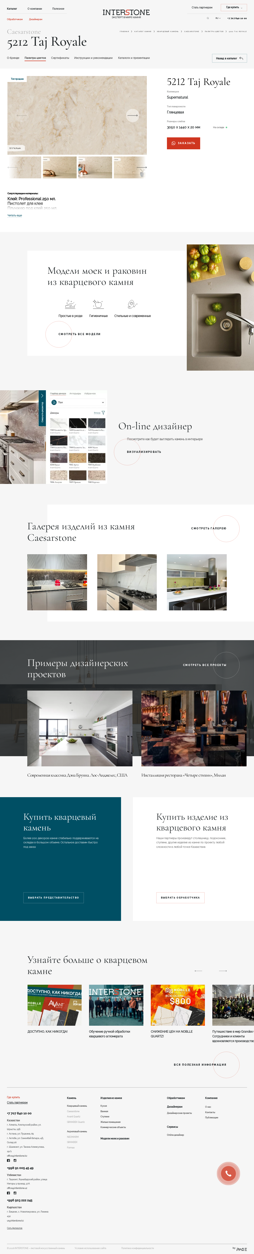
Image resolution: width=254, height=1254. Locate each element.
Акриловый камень (77, 1131)
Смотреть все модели (80, 334)
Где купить (13, 1097)
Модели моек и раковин (114, 1138)
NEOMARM (73, 1137)
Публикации (211, 1117)
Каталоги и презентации (134, 58)
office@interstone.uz (17, 1188)
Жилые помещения (110, 1122)
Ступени (104, 1116)
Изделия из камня (111, 1098)
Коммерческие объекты (113, 1127)
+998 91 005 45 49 (20, 1168)
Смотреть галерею (208, 528)
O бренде (13, 58)
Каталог (12, 8)
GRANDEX (72, 1142)
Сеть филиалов (14, 1228)
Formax (71, 1147)
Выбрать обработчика (180, 897)
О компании (35, 8)
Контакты (210, 1112)
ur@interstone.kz (15, 1220)
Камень (71, 1098)
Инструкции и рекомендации (93, 58)
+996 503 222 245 (19, 1200)
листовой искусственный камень (48, 1248)
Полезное (58, 8)
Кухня (103, 1106)
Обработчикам (15, 19)
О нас (208, 1107)
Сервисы (172, 1127)
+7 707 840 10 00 (19, 1113)
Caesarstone (191, 31)
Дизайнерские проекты (179, 1113)
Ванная (104, 1111)
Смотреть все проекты (205, 665)
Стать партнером (202, 7)
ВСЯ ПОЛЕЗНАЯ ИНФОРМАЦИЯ (200, 1064)
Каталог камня (143, 31)
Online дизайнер (175, 1135)
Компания (211, 1098)
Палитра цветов (214, 31)
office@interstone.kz (17, 1156)
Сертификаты (60, 58)
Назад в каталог (229, 58)
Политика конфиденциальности (137, 1248)
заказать (183, 143)
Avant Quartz (73, 1116)
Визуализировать (144, 452)
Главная (124, 31)
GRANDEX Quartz (76, 1122)
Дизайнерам (35, 19)
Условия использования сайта (90, 1248)
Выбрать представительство (53, 897)
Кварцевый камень (168, 31)
